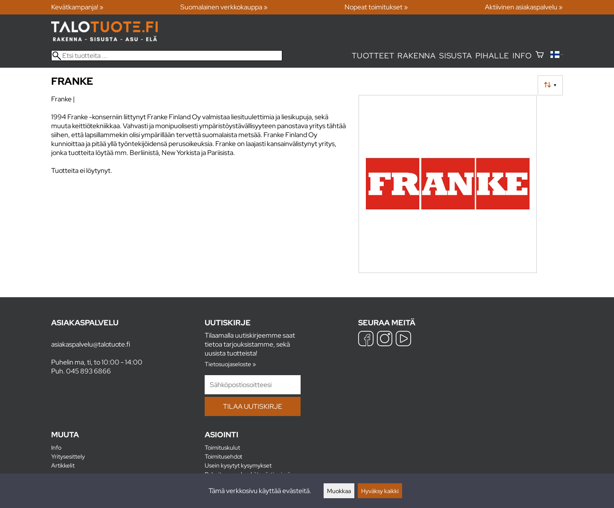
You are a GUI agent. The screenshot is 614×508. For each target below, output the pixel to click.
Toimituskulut (222, 447)
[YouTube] (403, 339)
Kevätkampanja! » (77, 7)
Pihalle (492, 55)
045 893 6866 (88, 371)
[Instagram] (384, 339)
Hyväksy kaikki (380, 491)
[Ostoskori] (540, 55)
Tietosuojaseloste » (230, 364)
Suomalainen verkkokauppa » (224, 7)
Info (522, 55)
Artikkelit (63, 465)
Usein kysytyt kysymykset (238, 465)
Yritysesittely (68, 456)
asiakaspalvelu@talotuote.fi (90, 344)
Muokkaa (339, 491)
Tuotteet (373, 55)
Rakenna (416, 55)
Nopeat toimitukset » (376, 7)
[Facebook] (366, 339)
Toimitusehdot (223, 456)
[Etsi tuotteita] (166, 55)
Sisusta (455, 55)
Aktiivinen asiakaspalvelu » (524, 7)
